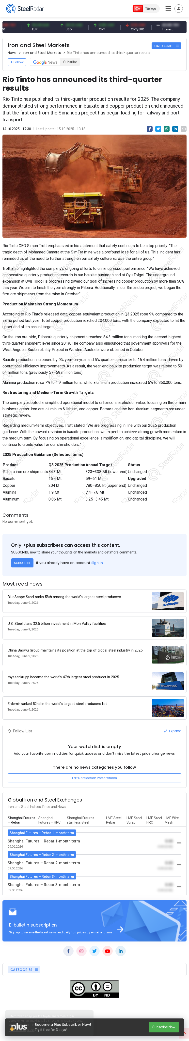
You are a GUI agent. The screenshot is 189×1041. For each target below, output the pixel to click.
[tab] (22, 820)
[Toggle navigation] (178, 8)
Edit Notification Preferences (94, 778)
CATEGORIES (166, 46)
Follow (17, 62)
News (12, 52)
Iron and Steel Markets (42, 52)
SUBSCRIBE (22, 563)
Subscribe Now (163, 1027)
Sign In (97, 562)
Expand (172, 730)
